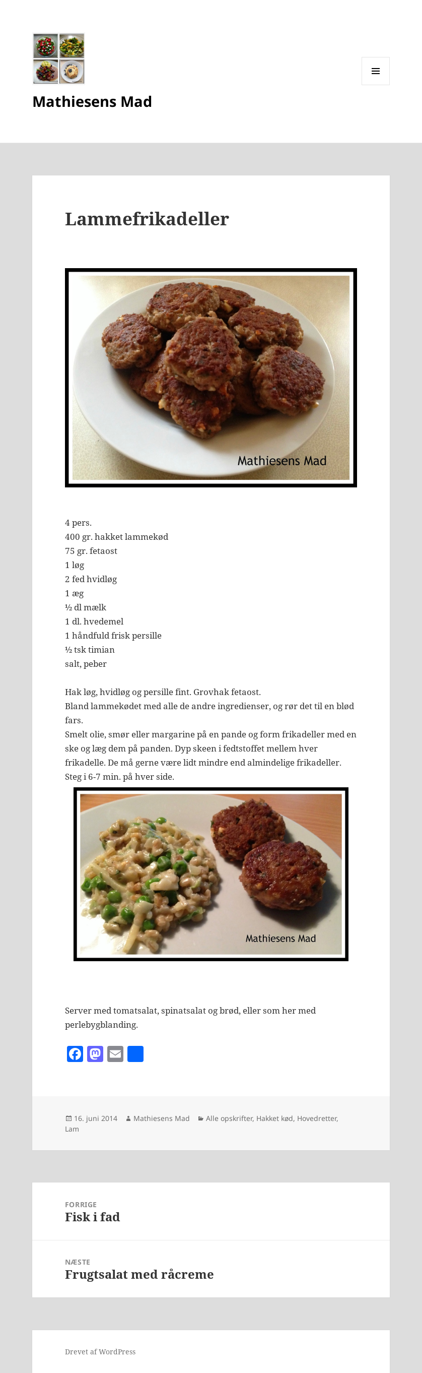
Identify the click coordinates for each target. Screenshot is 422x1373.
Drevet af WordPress (100, 1351)
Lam (72, 1129)
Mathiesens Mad (92, 101)
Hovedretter (316, 1118)
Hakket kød (274, 1118)
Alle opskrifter (229, 1118)
